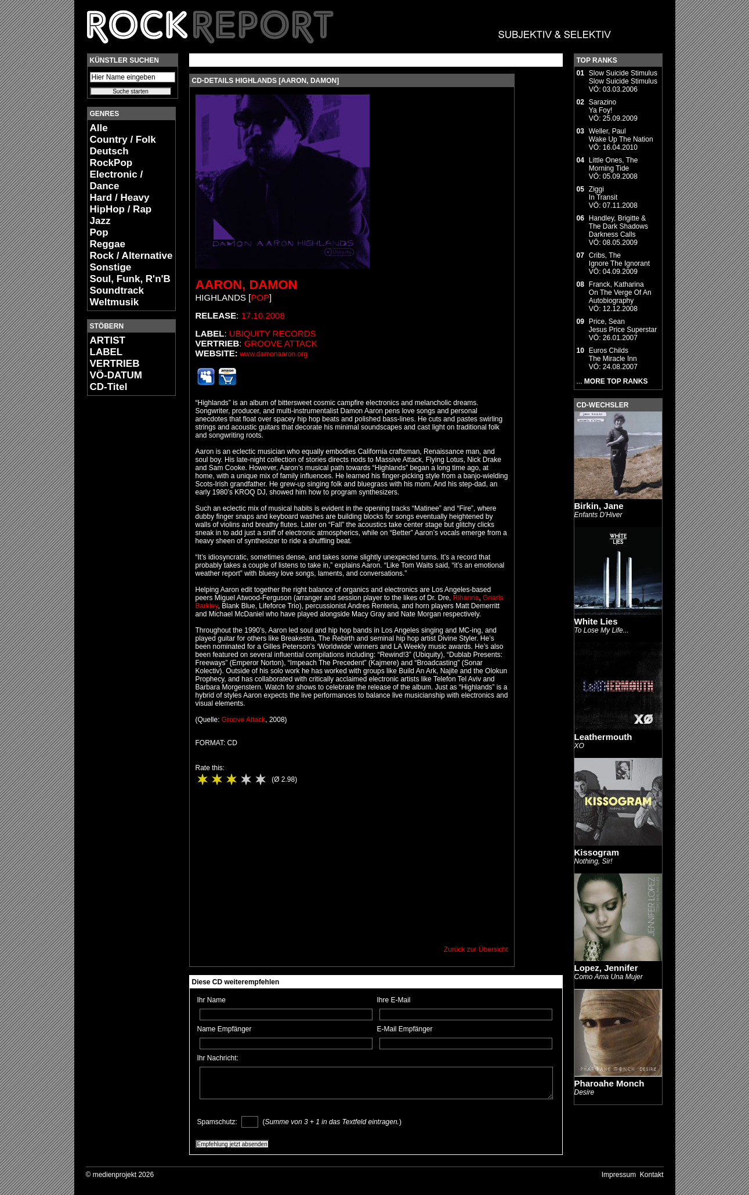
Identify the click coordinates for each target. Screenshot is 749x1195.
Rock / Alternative (131, 255)
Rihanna (466, 598)
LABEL (106, 352)
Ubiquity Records (272, 333)
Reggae (107, 244)
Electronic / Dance (116, 180)
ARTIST (107, 340)
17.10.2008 (263, 315)
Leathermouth (603, 737)
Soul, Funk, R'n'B (130, 278)
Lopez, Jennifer (606, 968)
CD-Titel (109, 386)
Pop (99, 232)
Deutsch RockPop (111, 157)
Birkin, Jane (599, 506)
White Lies (596, 621)
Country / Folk (123, 139)
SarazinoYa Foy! (602, 106)
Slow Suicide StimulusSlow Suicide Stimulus (623, 77)
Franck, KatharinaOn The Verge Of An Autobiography (620, 292)
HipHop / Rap (121, 209)
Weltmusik (114, 302)
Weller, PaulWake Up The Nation (621, 135)
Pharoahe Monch (609, 1083)
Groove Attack (280, 343)
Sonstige (111, 267)
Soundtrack (117, 290)
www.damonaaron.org (273, 354)
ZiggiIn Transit (603, 193)
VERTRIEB (115, 363)
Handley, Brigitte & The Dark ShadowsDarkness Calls (618, 226)
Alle (99, 127)
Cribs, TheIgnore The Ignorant (619, 259)
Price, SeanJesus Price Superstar (623, 325)
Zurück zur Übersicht (476, 949)
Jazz (100, 220)
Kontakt (652, 1175)
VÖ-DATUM (116, 375)
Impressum (619, 1175)
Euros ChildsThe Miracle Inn (613, 354)
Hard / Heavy (120, 197)
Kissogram (597, 852)
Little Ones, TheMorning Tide (613, 164)
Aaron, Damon (247, 284)
